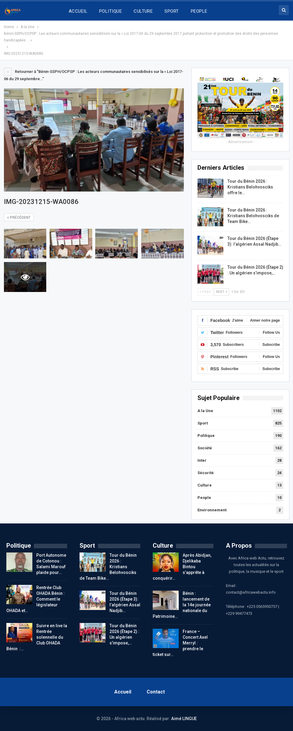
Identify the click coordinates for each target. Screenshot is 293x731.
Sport (202, 423)
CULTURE (143, 11)
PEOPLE (199, 11)
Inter (202, 460)
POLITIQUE (110, 11)
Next (221, 292)
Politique (206, 435)
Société (204, 448)
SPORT (171, 11)
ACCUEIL (78, 11)
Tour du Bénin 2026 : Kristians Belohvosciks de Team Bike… (253, 216)
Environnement (211, 510)
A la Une (205, 410)
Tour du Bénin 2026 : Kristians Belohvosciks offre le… (250, 187)
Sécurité (205, 472)
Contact (156, 692)
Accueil (122, 692)
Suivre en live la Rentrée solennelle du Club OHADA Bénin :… (36, 637)
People (204, 497)
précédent (19, 217)
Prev (205, 292)
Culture (204, 485)
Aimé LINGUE (184, 718)
